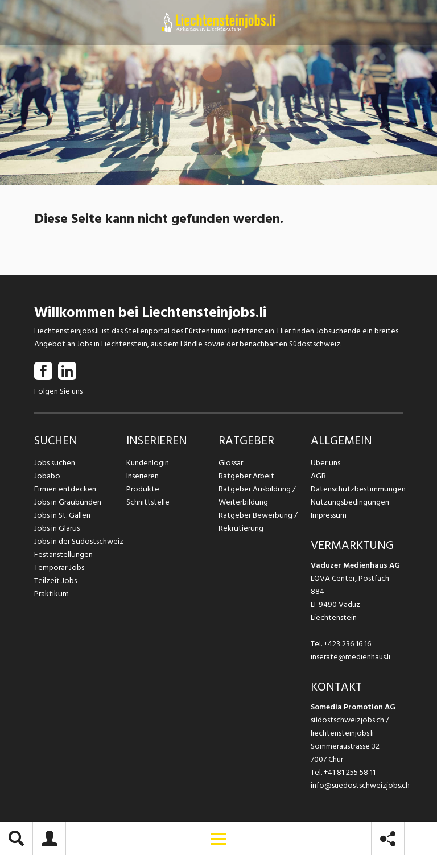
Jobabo (47, 475)
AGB (318, 475)
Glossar (230, 462)
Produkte (142, 488)
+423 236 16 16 (347, 643)
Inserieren (142, 475)
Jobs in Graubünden (67, 502)
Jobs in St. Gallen (62, 515)
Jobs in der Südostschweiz (78, 541)
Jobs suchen (54, 462)
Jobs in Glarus (56, 528)
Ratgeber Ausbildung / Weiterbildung (256, 495)
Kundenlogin (147, 462)
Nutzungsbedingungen (349, 502)
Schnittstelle (148, 502)
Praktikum (51, 593)
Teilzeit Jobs (55, 580)
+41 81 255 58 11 (350, 772)
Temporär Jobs (59, 567)
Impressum (328, 515)
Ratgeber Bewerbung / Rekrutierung (257, 522)
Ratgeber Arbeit (246, 475)
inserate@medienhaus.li (350, 656)
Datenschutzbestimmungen (357, 488)
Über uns (325, 462)
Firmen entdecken (65, 488)
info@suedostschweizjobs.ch (360, 785)
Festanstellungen (63, 554)
